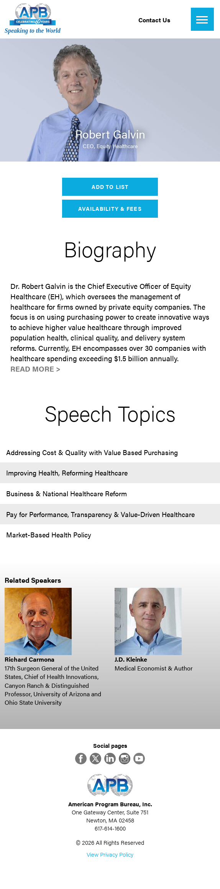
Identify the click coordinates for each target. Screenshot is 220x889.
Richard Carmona (29, 659)
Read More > (35, 368)
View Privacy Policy (110, 854)
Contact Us (154, 19)
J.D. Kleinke (131, 659)
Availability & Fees (109, 208)
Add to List (110, 186)
